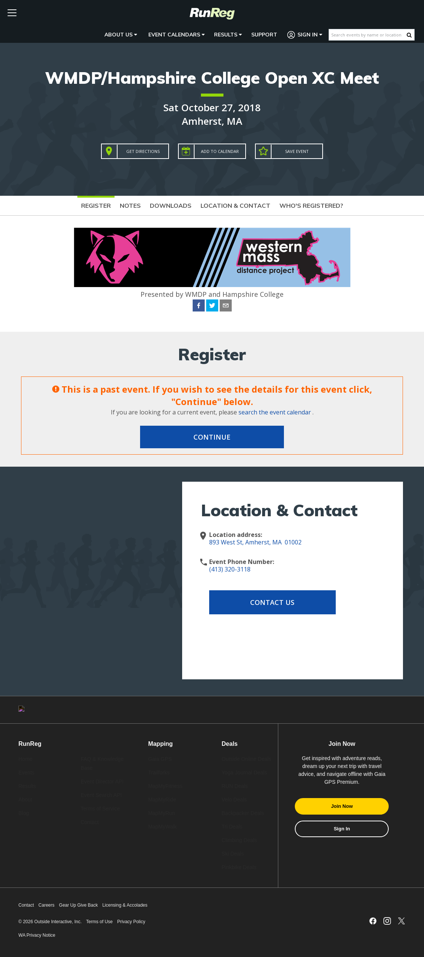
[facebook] (199, 306)
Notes (130, 205)
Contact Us (269, 602)
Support (264, 34)
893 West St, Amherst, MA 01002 (255, 542)
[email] (226, 306)
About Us (120, 34)
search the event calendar (274, 412)
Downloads (171, 205)
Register (96, 205)
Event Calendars (176, 34)
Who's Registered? (311, 205)
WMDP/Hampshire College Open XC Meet (212, 77)
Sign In (305, 34)
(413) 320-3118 (229, 569)
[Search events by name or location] (368, 35)
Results (228, 34)
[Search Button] (409, 35)
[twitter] (212, 306)
